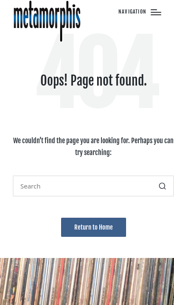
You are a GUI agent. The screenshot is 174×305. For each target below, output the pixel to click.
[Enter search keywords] (93, 186)
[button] (162, 186)
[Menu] (139, 12)
